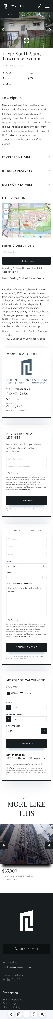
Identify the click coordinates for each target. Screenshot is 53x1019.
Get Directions (26, 260)
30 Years (13, 693)
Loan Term (12, 687)
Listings (16, 331)
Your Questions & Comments (19, 583)
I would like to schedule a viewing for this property (26, 601)
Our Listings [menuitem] (9, 1003)
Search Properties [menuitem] (12, 999)
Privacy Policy (24, 490)
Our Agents (21, 411)
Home (5, 331)
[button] (4, 30)
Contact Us (10, 411)
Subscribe (26, 500)
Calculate (26, 743)
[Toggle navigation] (47, 6)
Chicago (42, 331)
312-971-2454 (17, 393)
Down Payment (14, 714)
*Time (8, 572)
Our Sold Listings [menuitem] (12, 1007)
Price (9, 702)
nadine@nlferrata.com (17, 967)
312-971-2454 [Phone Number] (29, 949)
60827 (9, 335)
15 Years (26, 693)
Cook (31, 331)
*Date (8, 561)
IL (24, 331)
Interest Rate (13, 726)
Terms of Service (18, 658)
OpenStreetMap (33, 236)
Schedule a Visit (36, 531)
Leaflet (17, 236)
